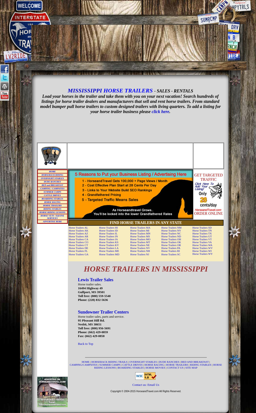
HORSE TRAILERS (52, 205)
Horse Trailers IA (108, 239)
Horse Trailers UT (202, 236)
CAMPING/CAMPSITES (84, 364)
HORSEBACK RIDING (52, 175)
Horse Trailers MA (140, 227)
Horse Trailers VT (202, 239)
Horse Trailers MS (140, 236)
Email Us (153, 385)
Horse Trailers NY (171, 230)
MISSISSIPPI (85, 90)
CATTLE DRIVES (52, 195)
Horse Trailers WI (202, 250)
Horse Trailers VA (202, 242)
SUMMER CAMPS (52, 192)
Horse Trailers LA (109, 248)
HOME (52, 171)
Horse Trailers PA (170, 248)
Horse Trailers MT (140, 242)
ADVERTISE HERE (52, 221)
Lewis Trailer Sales (95, 279)
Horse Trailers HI (108, 227)
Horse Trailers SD (202, 227)
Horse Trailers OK (171, 242)
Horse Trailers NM (171, 227)
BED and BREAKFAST (52, 185)
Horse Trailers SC (170, 254)
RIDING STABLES (52, 209)
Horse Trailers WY (202, 253)
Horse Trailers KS (108, 242)
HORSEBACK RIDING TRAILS (109, 361)
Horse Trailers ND (171, 236)
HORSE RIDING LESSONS (52, 212)
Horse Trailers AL (78, 227)
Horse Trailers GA (78, 254)
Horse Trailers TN (202, 230)
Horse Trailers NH (140, 250)
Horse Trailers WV (202, 248)
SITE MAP (191, 367)
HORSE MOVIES (155, 367)
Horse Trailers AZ (78, 233)
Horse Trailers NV (140, 248)
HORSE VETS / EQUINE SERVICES (52, 217)
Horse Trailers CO (78, 242)
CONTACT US (175, 367)
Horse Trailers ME (109, 250)
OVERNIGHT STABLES (52, 178)
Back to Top (85, 344)
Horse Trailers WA (202, 245)
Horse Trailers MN (140, 233)
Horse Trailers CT (78, 245)
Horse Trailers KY (109, 245)
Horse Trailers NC (171, 233)
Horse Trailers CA (78, 239)
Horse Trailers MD (109, 254)
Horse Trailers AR (78, 236)
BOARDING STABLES (52, 199)
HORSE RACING (52, 202)
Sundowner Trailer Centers (103, 312)
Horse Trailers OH (171, 239)
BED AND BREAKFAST (195, 361)
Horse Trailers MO (140, 239)
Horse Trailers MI (139, 230)
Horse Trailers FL (78, 250)
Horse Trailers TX (202, 233)
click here (160, 111)
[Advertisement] (129, 7)
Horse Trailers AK (78, 230)
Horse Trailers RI (170, 250)
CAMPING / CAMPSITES (52, 188)
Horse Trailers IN (108, 236)
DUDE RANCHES (52, 182)
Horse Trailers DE (78, 248)
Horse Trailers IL (108, 233)
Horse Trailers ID (108, 230)
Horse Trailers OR (171, 245)
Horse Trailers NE (140, 245)
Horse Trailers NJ (139, 254)
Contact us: (139, 385)
